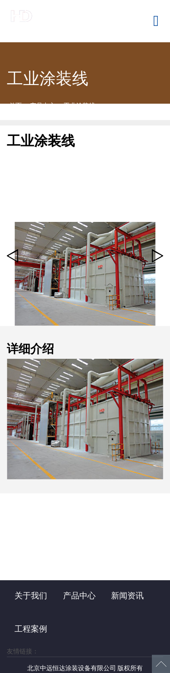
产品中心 (42, 105)
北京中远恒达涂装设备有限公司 (52, 21)
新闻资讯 (127, 595)
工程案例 (31, 628)
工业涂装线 (79, 105)
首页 (15, 105)
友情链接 (19, 651)
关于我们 (31, 595)
